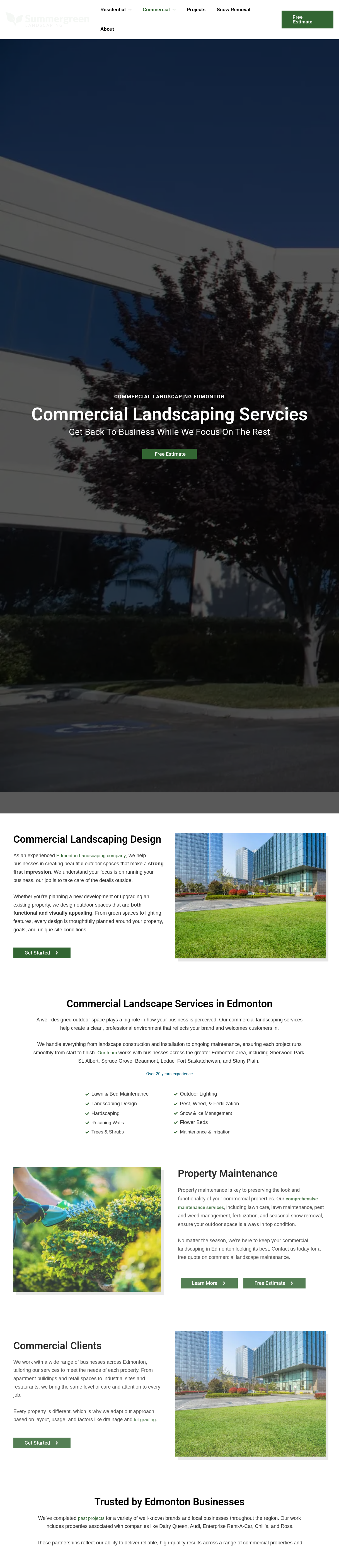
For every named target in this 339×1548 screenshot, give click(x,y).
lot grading (145, 1406)
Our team (113, 1038)
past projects (91, 1504)
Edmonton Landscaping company (93, 841)
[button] (130, 12)
